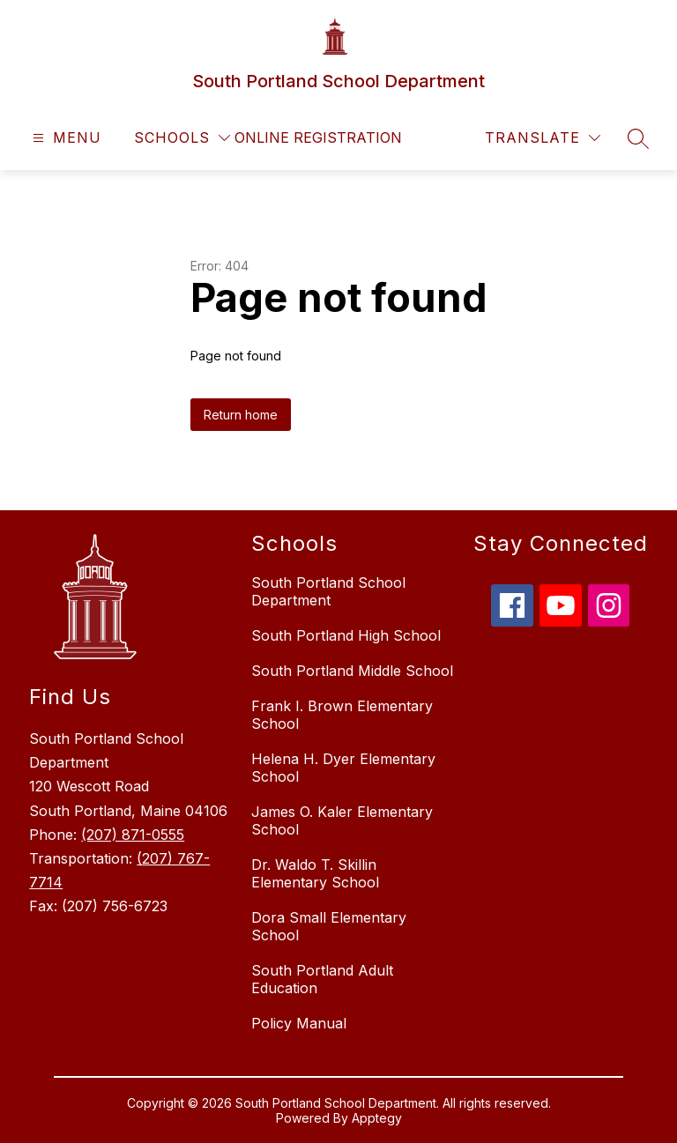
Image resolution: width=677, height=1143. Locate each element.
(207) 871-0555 (132, 834)
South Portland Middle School (352, 670)
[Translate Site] (542, 138)
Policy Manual (298, 1023)
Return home (241, 414)
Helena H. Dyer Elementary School (343, 767)
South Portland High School (346, 635)
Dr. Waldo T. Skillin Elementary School (315, 873)
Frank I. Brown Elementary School (342, 714)
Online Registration (318, 137)
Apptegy (377, 1117)
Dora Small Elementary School (328, 926)
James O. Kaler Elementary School (342, 820)
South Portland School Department (328, 591)
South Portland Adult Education (322, 979)
